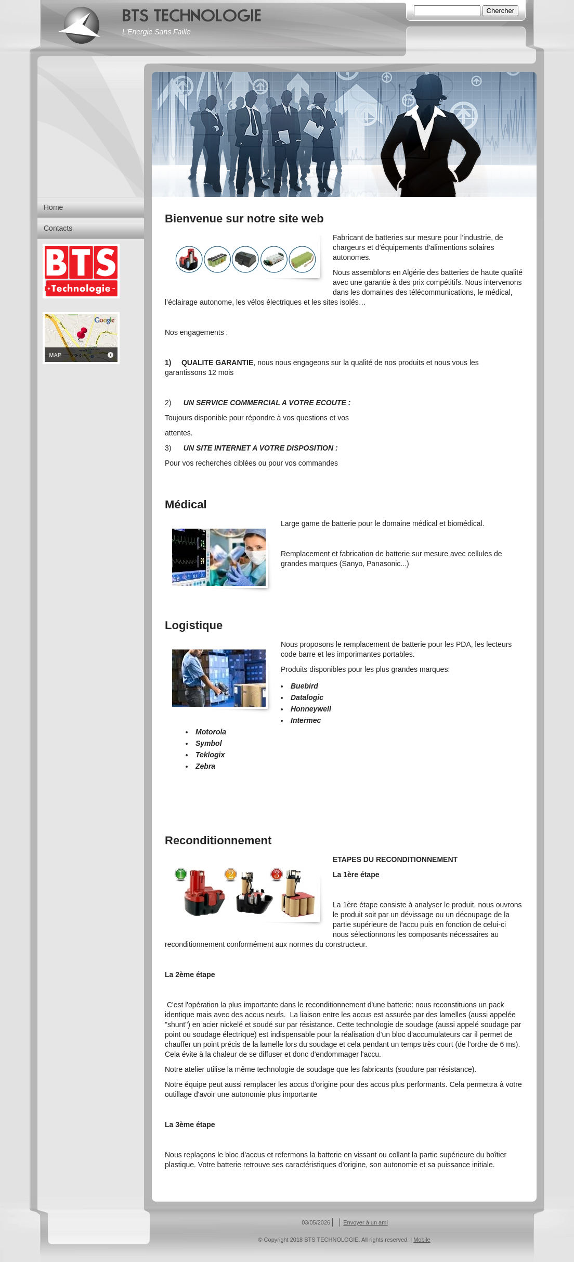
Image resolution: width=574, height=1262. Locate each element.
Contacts (58, 228)
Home (53, 207)
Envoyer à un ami (365, 1222)
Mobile (421, 1239)
